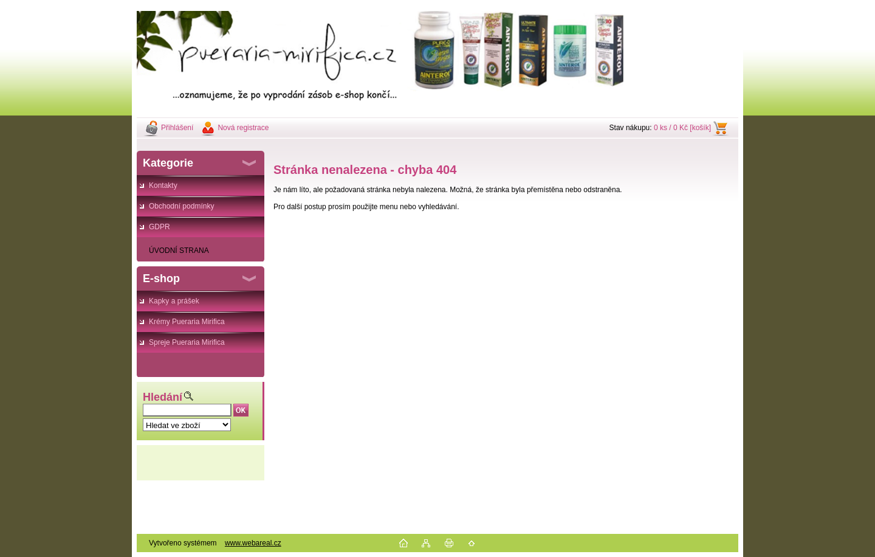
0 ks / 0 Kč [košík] (682, 127)
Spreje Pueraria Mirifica (187, 342)
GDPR (159, 227)
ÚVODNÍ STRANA (179, 250)
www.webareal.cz (253, 543)
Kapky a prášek (174, 301)
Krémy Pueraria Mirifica (187, 321)
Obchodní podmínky (181, 206)
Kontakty (163, 185)
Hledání (162, 397)
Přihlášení (177, 127)
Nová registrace (243, 127)
